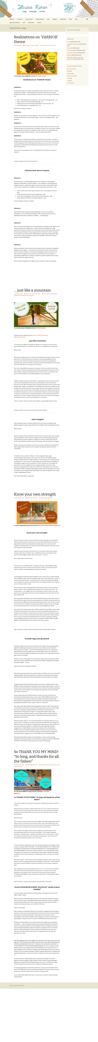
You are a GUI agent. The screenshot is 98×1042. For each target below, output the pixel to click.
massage (55, 19)
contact (39, 22)
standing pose (17, 295)
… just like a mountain (32, 290)
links (24, 22)
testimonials (63, 19)
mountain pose (53, 293)
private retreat (29, 19)
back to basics (45, 45)
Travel (28, 497)
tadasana (23, 295)
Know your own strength (35, 494)
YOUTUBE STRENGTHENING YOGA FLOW (49, 525)
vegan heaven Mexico (14, 22)
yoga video (31, 295)
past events (31, 22)
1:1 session (19, 19)
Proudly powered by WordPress (16, 985)
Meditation (69, 73)
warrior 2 (51, 45)
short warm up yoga (44, 764)
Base (68, 71)
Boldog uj (69, 55)
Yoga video (36, 45)
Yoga (32, 45)
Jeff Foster (42, 868)
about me (11, 19)
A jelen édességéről (71, 52)
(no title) (69, 41)
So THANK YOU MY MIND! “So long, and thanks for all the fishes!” (36, 756)
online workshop (40, 19)
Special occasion (71, 76)
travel (51, 764)
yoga (48, 19)
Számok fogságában (72, 50)
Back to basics (27, 45)
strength (42, 497)
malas (70, 19)
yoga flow (50, 497)
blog (76, 19)
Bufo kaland (70, 48)
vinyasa (55, 764)
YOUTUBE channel (41, 76)
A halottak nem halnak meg (73, 44)
